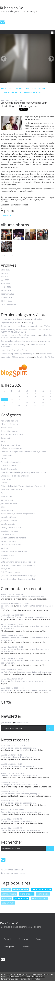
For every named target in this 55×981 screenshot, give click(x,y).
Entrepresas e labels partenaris (15, 476)
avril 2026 (5, 280)
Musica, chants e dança (11, 545)
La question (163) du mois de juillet (16, 357)
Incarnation (45, 341)
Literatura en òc (7, 534)
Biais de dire (6, 438)
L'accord (4, 350)
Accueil (7, 939)
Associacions (6, 428)
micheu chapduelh (39, 898)
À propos (23, 939)
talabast (6, 889)
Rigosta (4, 681)
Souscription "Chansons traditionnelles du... (20, 784)
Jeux (2, 507)
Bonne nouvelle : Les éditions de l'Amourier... (20, 326)
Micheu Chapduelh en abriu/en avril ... (16, 88)
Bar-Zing (29, 322)
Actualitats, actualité (9, 421)
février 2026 (6, 287)
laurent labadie (20, 889)
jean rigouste (43, 893)
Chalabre (38, 319)
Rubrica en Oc (11, 7)
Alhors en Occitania (9, 424)
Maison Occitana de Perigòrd (13, 538)
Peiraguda (5, 569)
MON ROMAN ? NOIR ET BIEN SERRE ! (25, 330)
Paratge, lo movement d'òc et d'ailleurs (18, 565)
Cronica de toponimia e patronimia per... (18, 353)
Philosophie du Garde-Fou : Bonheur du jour (26, 336)
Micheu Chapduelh (9, 541)
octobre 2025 (6, 301)
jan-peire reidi (7, 902)
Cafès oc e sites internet (11, 448)
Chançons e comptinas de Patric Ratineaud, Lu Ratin (23, 452)
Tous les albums (7, 255)
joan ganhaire (21, 898)
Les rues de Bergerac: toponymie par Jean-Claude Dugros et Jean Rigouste (24, 104)
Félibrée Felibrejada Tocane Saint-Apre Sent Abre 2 (23, 486)
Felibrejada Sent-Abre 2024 (12, 490)
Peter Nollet (6, 617)
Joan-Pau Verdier (8, 524)
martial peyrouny (9, 893)
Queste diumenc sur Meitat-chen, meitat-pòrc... (21, 793)
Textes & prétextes (20, 350)
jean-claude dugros (30, 199)
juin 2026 (4, 273)
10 (43, 396)
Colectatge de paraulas (11, 462)
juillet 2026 (5, 270)
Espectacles (6, 479)
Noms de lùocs (38, 197)
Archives (27, 946)
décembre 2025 (7, 294)
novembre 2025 (7, 297)
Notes (38, 939)
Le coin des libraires (9, 531)
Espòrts (4, 483)
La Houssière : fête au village (13, 344)
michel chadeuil (26, 893)
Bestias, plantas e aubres (12, 434)
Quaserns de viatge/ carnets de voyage (18, 576)
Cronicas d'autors (8, 465)
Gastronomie (6, 496)
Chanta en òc (6, 455)
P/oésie (47, 326)
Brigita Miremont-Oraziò (11, 445)
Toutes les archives (8, 305)
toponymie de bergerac (11, 199)
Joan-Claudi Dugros (9, 517)
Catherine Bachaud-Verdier (13, 626)
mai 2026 (4, 277)
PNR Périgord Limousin (11, 572)
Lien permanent (9, 197)
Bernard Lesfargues (9, 431)
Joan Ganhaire (7, 510)
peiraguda (6, 898)
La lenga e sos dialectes (11, 527)
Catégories (9, 946)
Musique (4, 548)
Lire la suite (6, 215)
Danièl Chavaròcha (9, 469)
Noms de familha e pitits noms (14, 551)
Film (2, 493)
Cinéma (4, 458)
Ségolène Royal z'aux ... (11, 322)
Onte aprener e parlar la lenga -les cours (18, 562)
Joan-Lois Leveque (9, 520)
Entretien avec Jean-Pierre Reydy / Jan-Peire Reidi (22, 92)
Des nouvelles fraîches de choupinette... (18, 341)
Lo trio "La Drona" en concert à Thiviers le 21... (27, 606)
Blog (2, 441)
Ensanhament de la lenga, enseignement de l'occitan (24, 472)
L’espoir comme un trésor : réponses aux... (19, 335)
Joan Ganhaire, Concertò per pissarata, (18, 514)
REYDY (3, 596)
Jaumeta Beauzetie (9, 503)
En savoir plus (34, 979)
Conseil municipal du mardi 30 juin (15, 319)
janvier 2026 (6, 290)
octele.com (5, 558)
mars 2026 (5, 284)
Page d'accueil (39, 88)
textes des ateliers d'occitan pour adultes (19, 579)
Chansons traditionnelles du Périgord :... (18, 757)
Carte (6, 702)
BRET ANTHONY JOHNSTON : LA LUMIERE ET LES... (21, 329)
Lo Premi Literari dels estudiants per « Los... (19, 775)
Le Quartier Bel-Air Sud (44, 357)
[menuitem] (17, 88)
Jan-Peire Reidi (7, 500)
